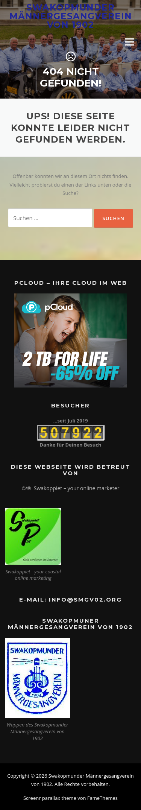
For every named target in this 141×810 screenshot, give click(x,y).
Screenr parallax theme (49, 798)
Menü (129, 41)
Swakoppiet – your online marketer (77, 488)
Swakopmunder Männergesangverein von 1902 (70, 16)
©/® (26, 488)
